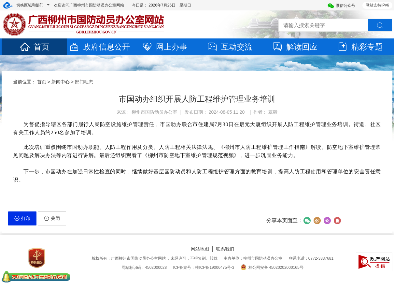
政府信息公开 (99, 46)
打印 (22, 218)
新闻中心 (60, 81)
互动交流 (229, 46)
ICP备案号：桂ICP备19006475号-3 (203, 267)
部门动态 (84, 81)
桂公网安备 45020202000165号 (272, 267)
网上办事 (164, 46)
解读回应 (294, 46)
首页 (34, 46)
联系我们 (225, 249)
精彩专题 (360, 46)
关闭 (52, 218)
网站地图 (200, 249)
